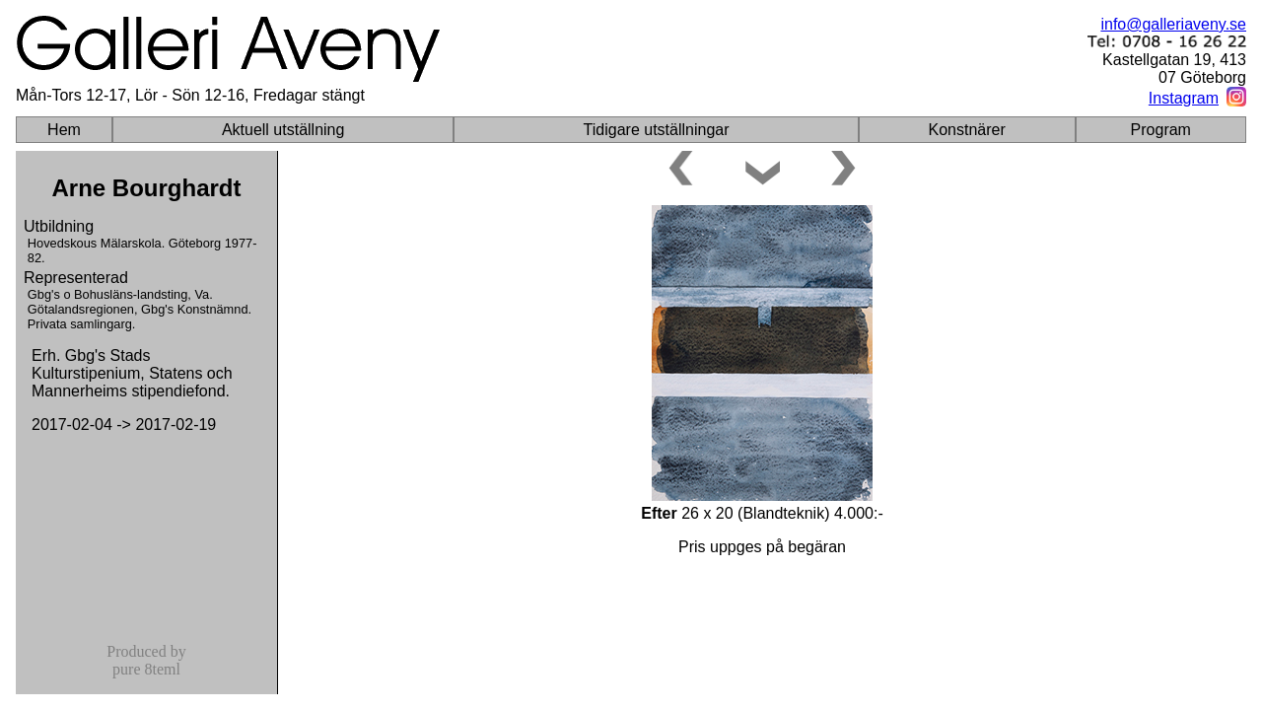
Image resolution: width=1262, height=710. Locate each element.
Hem (64, 129)
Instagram (1184, 98)
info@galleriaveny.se (1173, 24)
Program (1161, 129)
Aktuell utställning (283, 129)
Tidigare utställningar (657, 129)
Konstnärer (967, 129)
